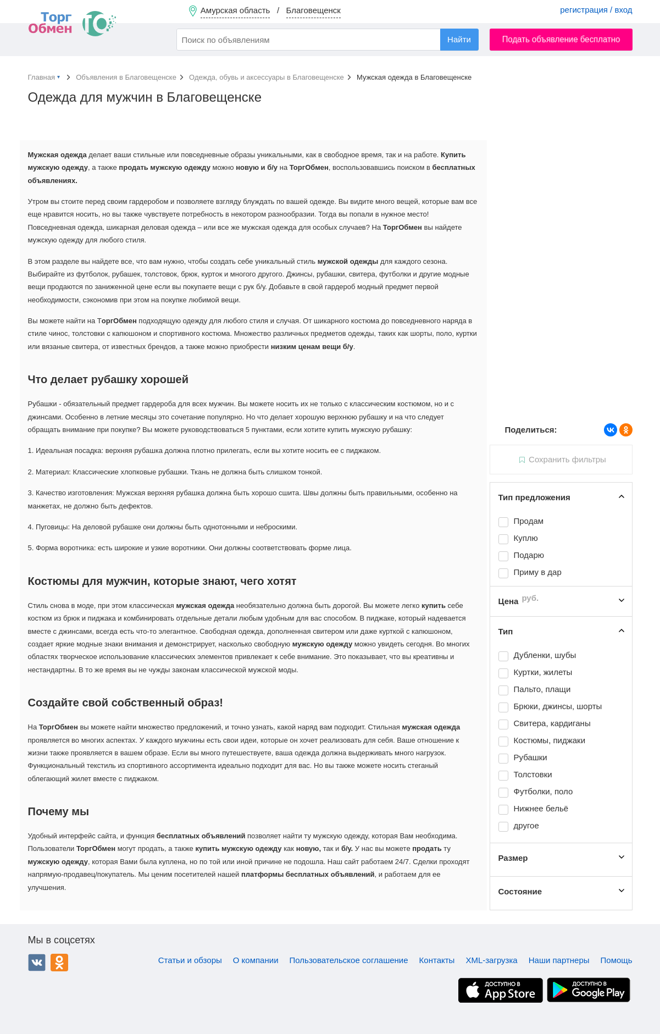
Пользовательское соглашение (349, 960)
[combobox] (327, 40)
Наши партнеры (559, 960)
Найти (459, 39)
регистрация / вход (596, 9)
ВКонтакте (37, 962)
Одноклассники (59, 962)
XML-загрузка (491, 960)
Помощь (617, 960)
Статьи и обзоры (190, 960)
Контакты (437, 960)
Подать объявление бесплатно (561, 39)
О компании (256, 960)
